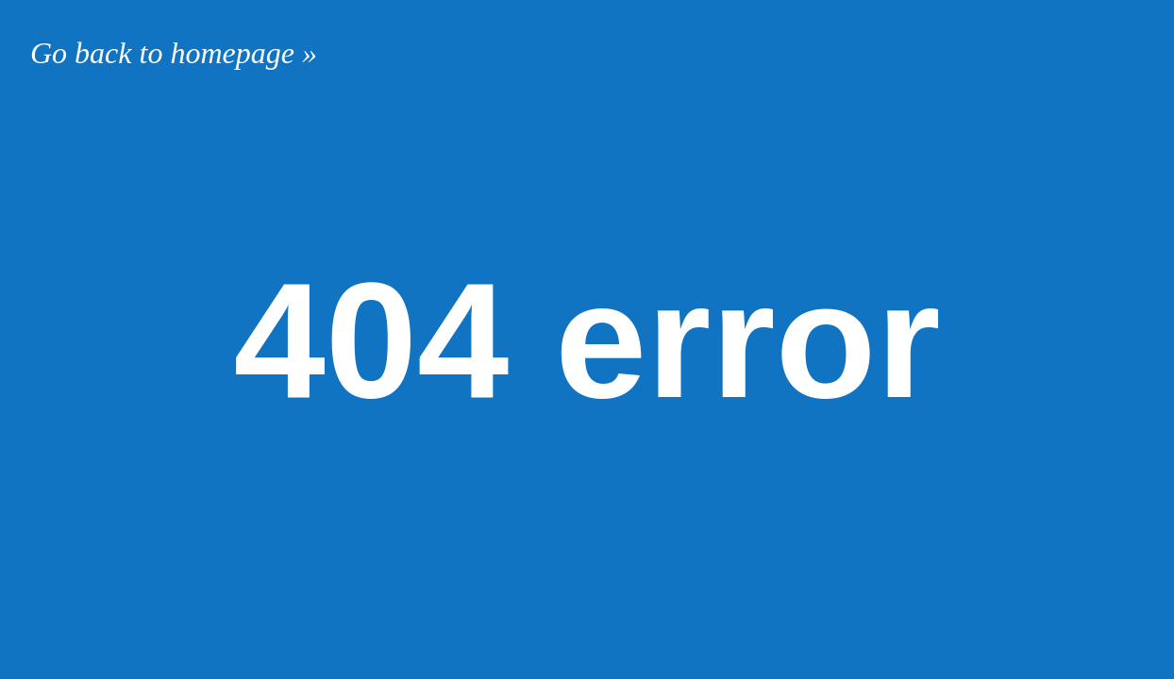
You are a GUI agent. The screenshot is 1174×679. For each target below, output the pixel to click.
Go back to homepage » (173, 53)
